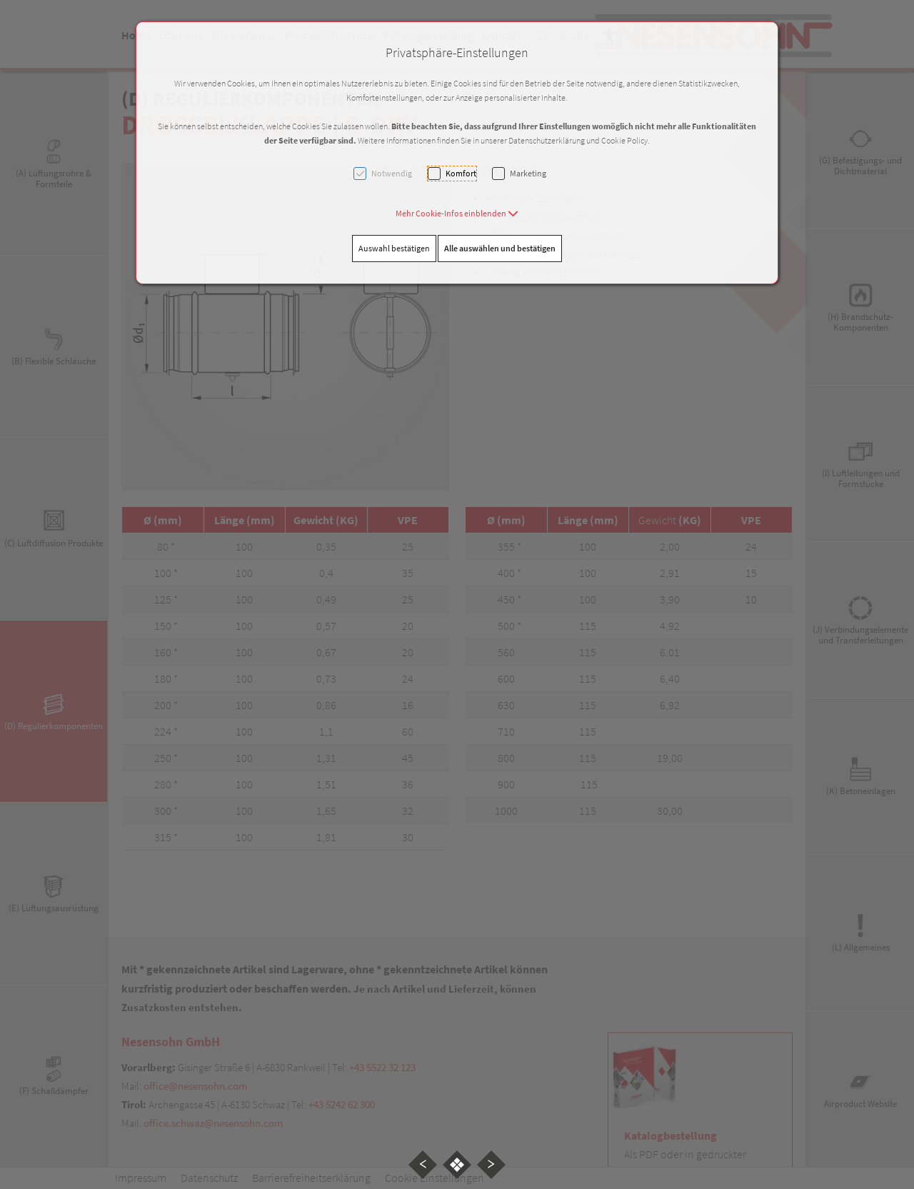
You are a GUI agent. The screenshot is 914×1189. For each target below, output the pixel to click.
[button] (457, 213)
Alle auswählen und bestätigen (500, 248)
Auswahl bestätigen (394, 248)
